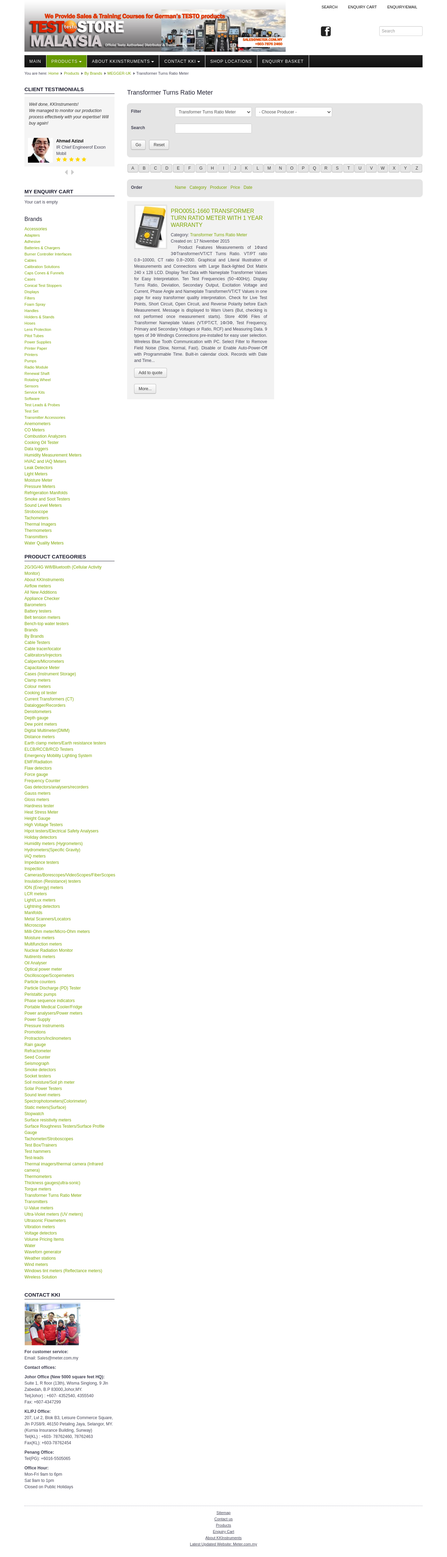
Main (35, 61)
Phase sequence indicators (49, 1000)
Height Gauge (37, 818)
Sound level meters (42, 1094)
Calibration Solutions (42, 267)
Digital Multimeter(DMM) (46, 730)
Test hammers (37, 1151)
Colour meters (37, 686)
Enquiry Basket (283, 61)
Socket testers (37, 1076)
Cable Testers (37, 642)
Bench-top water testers (46, 623)
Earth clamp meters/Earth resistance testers (65, 743)
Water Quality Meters (44, 543)
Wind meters (36, 1264)
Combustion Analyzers (45, 436)
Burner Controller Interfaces (48, 254)
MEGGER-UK (119, 73)
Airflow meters (37, 586)
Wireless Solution (40, 1277)
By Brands (93, 73)
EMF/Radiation (38, 761)
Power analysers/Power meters (53, 1013)
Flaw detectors (38, 768)
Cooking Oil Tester (41, 442)
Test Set (31, 411)
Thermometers (38, 530)
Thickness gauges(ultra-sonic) (52, 1182)
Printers (31, 355)
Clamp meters (37, 680)
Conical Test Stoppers (43, 285)
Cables (30, 260)
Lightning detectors (42, 906)
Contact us (223, 1519)
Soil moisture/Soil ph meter (49, 1082)
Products (66, 61)
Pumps (30, 361)
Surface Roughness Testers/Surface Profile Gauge (64, 1129)
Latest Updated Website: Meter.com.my (223, 1544)
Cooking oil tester (40, 692)
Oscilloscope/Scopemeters (49, 975)
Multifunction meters (43, 944)
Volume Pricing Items (44, 1239)
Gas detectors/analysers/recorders (56, 787)
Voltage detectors (40, 1233)
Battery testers (37, 611)
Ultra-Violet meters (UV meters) (53, 1214)
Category (198, 187)
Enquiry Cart (223, 1531)
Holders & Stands (39, 317)
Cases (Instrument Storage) (50, 674)
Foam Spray (34, 304)
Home (54, 73)
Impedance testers (41, 862)
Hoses (29, 323)
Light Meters (35, 474)
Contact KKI (182, 61)
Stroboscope (36, 511)
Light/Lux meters (40, 900)
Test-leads (34, 1157)
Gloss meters (36, 799)
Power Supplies (37, 342)
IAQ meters (35, 856)
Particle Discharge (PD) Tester (52, 988)
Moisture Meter (38, 480)
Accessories (35, 229)
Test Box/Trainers (40, 1145)
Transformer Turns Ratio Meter (53, 1195)
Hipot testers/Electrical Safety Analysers (61, 831)
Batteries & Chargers (42, 248)
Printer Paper (35, 348)
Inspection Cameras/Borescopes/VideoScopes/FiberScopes (69, 871)
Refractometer (37, 1050)
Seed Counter (37, 1057)
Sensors (31, 386)
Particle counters (40, 981)
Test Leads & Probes (42, 405)
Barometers (35, 604)
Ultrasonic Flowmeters (45, 1220)
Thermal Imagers (40, 524)
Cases (29, 279)
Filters (29, 298)
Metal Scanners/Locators (47, 919)
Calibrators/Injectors (43, 655)
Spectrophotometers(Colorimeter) (55, 1101)
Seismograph (36, 1063)
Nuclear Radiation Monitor (48, 950)
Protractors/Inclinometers (47, 1038)
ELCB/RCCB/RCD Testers (48, 749)
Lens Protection (37, 329)
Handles (31, 311)
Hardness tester (39, 805)
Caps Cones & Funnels (44, 273)
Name (180, 187)
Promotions (35, 1032)
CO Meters (34, 430)
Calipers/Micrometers (44, 661)
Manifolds (33, 912)
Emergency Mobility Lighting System (58, 755)
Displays (31, 292)
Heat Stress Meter (41, 812)
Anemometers (37, 423)
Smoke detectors (40, 1069)
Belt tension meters (42, 617)
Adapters (32, 235)
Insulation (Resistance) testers (52, 881)
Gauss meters (37, 793)
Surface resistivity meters (47, 1120)
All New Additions (40, 592)
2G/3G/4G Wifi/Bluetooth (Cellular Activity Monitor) (63, 570)
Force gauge (36, 774)
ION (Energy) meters (43, 887)
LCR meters (35, 893)
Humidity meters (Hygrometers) (53, 843)
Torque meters (37, 1189)
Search (330, 7)
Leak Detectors (38, 467)
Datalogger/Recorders (44, 705)
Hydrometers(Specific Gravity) (52, 849)
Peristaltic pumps (40, 994)
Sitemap (223, 1513)
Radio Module (36, 367)
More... (145, 388)
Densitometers (37, 711)
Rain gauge (35, 1044)
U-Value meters (38, 1208)
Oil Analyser (35, 963)
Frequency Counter (42, 780)
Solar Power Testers (43, 1088)
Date (247, 187)
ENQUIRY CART (362, 7)
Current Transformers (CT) (49, 699)
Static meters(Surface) (45, 1107)
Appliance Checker (42, 598)
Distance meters (39, 736)
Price (235, 187)
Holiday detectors (40, 837)
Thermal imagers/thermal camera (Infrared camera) (63, 1167)
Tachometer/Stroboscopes (48, 1138)
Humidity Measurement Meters (52, 455)
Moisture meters (39, 937)
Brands (31, 630)
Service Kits (34, 392)
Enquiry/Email (402, 7)
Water (30, 1245)
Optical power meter (43, 969)
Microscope (35, 925)
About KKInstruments (123, 61)
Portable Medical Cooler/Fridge (53, 1006)
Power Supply (37, 1019)
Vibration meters (39, 1226)
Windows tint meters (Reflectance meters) (63, 1270)
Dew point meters (40, 724)
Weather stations (40, 1258)
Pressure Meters (39, 486)
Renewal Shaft (37, 373)
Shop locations (231, 61)
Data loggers (36, 448)
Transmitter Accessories (44, 417)
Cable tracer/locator (42, 648)
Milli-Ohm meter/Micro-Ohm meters (57, 931)
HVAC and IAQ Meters (45, 461)
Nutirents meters (39, 956)
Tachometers (36, 518)
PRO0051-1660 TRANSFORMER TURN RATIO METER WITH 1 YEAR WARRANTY (217, 218)
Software (31, 398)
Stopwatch (34, 1113)
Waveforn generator (42, 1252)
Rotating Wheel (37, 380)
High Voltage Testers (43, 824)
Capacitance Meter (42, 667)
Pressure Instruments (44, 1025)
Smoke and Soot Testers (47, 499)
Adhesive (32, 241)
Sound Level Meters (43, 505)
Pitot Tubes (34, 336)
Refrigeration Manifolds (45, 492)
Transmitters (35, 536)
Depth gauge (36, 718)
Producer (218, 187)
